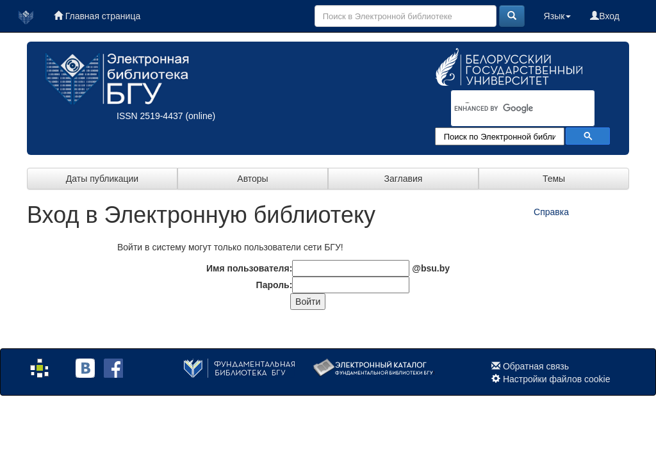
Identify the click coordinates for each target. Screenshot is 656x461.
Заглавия (403, 179)
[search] (506, 109)
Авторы (252, 179)
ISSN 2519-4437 (150, 116)
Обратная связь (536, 366)
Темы (554, 179)
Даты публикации (102, 179)
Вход (604, 16)
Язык (557, 16)
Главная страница (97, 16)
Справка (551, 212)
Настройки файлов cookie (557, 379)
